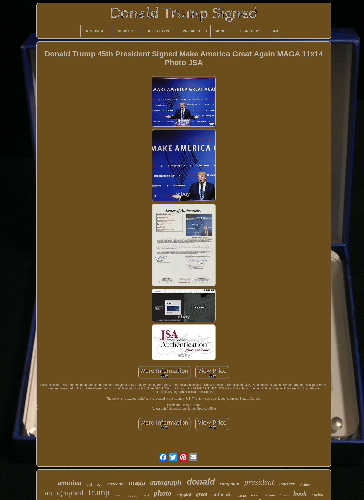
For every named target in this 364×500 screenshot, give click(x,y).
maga (137, 482)
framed (284, 495)
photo (163, 493)
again (242, 495)
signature (132, 495)
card (146, 495)
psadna (317, 495)
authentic (222, 494)
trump (99, 492)
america (70, 482)
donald (201, 481)
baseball (115, 483)
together (287, 483)
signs (99, 485)
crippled (184, 495)
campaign (229, 483)
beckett (255, 495)
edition (270, 495)
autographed (64, 492)
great (201, 494)
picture (305, 484)
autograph (165, 482)
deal (118, 495)
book (300, 493)
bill (89, 484)
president (259, 481)
